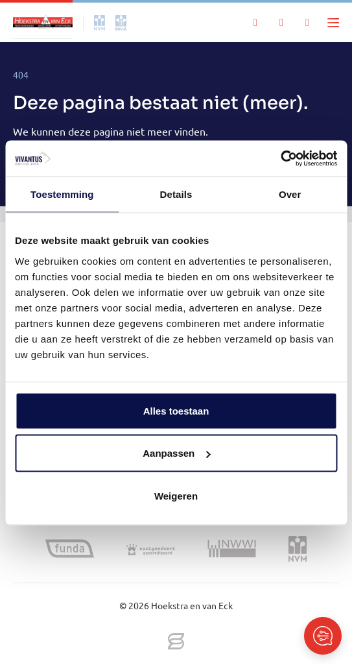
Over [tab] (290, 194)
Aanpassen (176, 453)
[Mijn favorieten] (281, 22)
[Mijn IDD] (307, 22)
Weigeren (176, 495)
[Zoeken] (255, 22)
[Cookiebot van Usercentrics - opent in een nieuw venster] (280, 158)
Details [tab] (176, 194)
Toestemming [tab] (62, 194)
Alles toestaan (176, 410)
